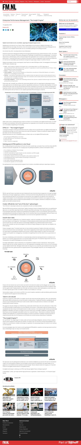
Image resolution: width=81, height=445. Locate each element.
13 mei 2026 (47, 395)
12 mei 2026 (5, 409)
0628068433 (64, 139)
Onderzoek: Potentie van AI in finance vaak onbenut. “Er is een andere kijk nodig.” (23, 413)
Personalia (62, 75)
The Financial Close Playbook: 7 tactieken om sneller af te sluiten (70, 111)
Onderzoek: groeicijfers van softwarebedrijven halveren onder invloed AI (36, 413)
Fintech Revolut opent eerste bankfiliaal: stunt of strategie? (50, 413)
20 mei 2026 (5, 395)
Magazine (22, 1)
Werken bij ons (22, 427)
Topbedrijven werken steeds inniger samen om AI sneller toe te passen (23, 399)
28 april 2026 (47, 409)
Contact (42, 1)
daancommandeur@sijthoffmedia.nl (69, 140)
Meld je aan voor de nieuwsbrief (68, 20)
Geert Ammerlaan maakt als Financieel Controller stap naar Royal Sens (70, 80)
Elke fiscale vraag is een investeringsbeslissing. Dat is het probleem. (70, 117)
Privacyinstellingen (23, 433)
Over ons (21, 425)
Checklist (30, 1)
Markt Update (63, 51)
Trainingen (11, 1)
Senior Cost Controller (64, 42)
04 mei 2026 (33, 409)
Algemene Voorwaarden (24, 431)
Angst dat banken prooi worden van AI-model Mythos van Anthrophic (50, 399)
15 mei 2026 (33, 395)
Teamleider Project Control (65, 46)
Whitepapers (36, 1)
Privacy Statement (23, 429)
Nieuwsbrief (47, 1)
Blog (26, 1)
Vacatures (16, 1)
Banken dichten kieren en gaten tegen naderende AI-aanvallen (36, 399)
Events (6, 1)
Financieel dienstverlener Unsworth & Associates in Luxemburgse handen (69, 63)
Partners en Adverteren (8, 422)
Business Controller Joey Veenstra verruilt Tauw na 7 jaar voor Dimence (70, 87)
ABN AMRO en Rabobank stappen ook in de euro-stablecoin (8, 399)
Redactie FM (5, 27)
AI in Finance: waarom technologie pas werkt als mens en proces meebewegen (8, 413)
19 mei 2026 (19, 395)
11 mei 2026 (19, 409)
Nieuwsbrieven (6, 425)
